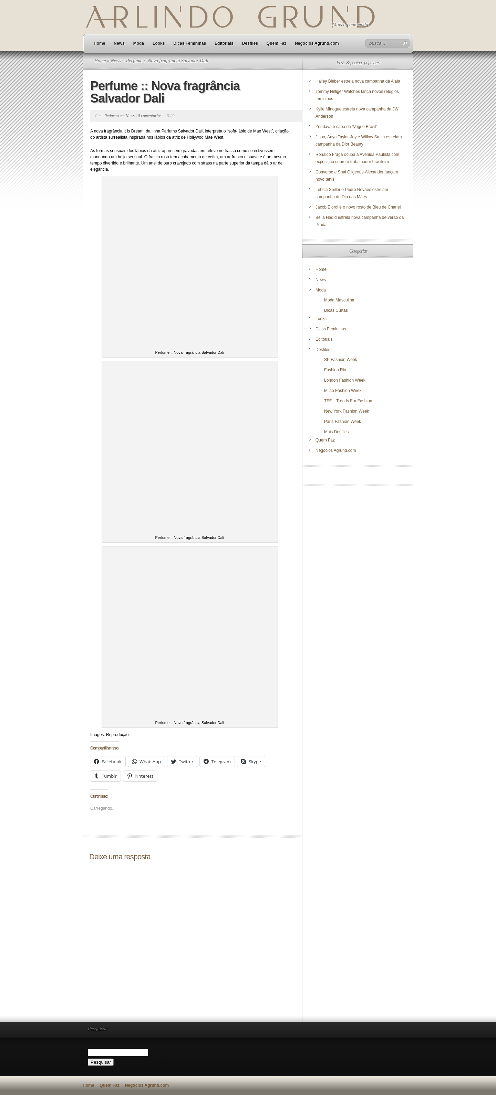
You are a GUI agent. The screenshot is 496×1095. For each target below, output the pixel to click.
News (119, 43)
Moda (138, 43)
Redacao (111, 115)
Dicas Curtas (336, 310)
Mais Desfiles (336, 431)
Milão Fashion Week (343, 390)
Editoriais (224, 43)
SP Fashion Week (340, 359)
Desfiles (250, 43)
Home (99, 43)
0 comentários (149, 115)
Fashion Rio (335, 370)
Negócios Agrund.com (317, 43)
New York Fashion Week (346, 411)
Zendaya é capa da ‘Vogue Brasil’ (346, 126)
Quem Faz (276, 43)
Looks (159, 43)
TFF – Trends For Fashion (348, 400)
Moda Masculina (339, 300)
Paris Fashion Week (342, 421)
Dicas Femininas (189, 43)
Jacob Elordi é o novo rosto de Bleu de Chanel (358, 207)
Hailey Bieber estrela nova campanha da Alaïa (358, 81)
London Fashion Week (344, 380)
